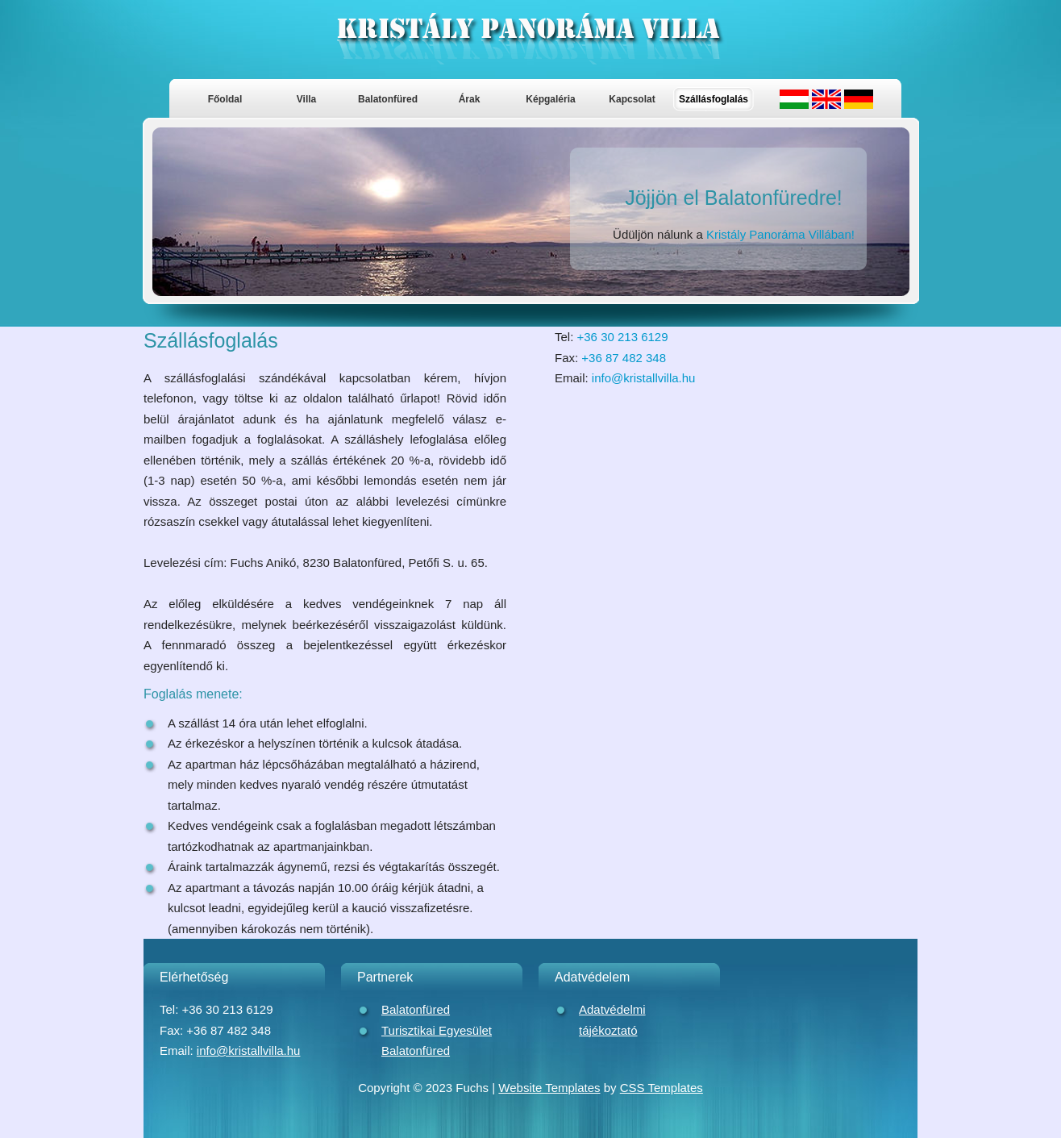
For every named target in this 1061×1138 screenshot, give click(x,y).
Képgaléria (550, 99)
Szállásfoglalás (713, 99)
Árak (470, 99)
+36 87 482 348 (623, 358)
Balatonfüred (388, 99)
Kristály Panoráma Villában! (780, 234)
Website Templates (549, 1087)
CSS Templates (661, 1087)
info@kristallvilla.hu (644, 378)
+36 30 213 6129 (622, 337)
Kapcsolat (632, 99)
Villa (306, 99)
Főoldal (225, 99)
